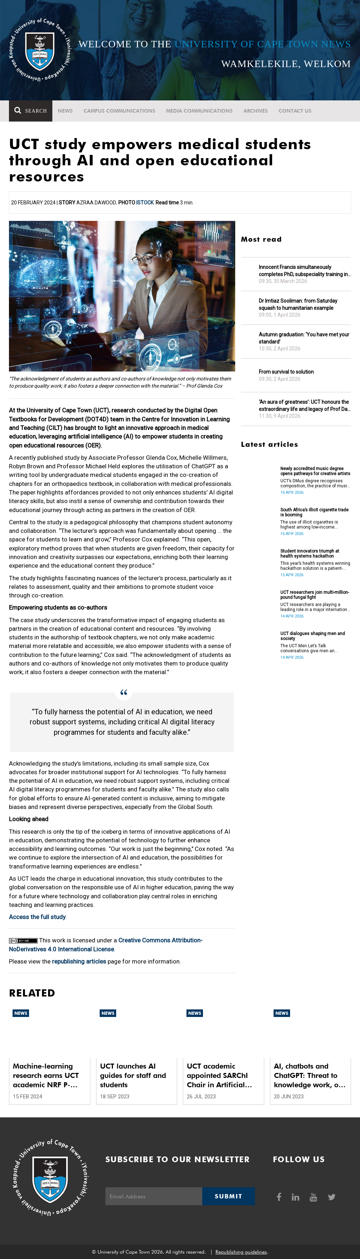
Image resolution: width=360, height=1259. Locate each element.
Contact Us (295, 111)
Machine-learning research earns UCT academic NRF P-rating (46, 1075)
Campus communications (119, 111)
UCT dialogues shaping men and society (312, 636)
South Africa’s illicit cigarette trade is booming (314, 512)
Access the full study (37, 916)
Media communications (199, 111)
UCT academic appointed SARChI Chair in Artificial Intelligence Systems (220, 1075)
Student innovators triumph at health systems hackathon (309, 554)
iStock (144, 202)
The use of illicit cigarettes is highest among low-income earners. (309, 525)
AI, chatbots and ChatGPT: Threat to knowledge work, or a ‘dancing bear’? (307, 1075)
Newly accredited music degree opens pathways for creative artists (315, 471)
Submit (228, 1196)
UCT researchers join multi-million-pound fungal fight (314, 595)
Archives (255, 111)
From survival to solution (286, 372)
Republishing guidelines (241, 1252)
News (65, 111)
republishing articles (79, 961)
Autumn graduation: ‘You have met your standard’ (304, 338)
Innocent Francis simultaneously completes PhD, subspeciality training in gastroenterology (303, 271)
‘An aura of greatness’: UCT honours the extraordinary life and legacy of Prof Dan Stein (304, 405)
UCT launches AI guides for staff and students (133, 1075)
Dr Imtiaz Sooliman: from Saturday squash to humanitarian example (298, 304)
